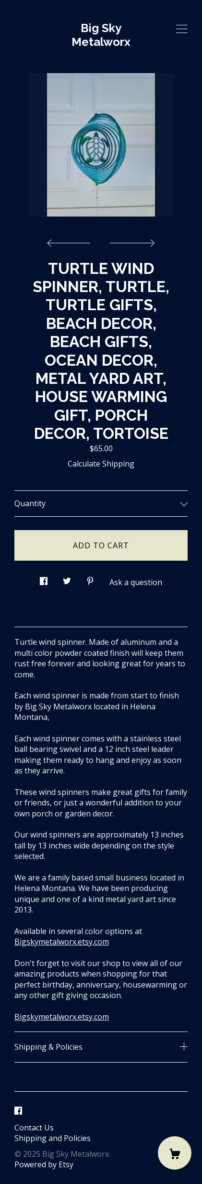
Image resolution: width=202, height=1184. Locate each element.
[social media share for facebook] (44, 578)
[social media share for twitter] (67, 578)
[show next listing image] (131, 240)
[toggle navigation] (182, 29)
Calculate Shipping (101, 463)
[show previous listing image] (71, 240)
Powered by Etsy (43, 1164)
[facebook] (18, 1111)
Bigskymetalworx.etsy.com (61, 941)
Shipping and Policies (52, 1138)
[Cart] (174, 1153)
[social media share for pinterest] (90, 578)
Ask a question (135, 582)
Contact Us (34, 1127)
